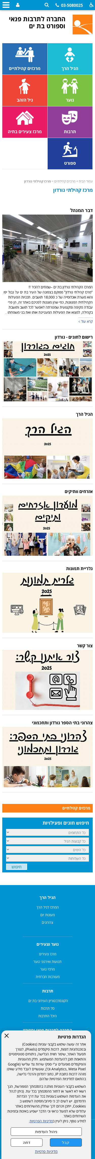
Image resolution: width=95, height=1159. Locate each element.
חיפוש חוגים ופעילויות (66, 823)
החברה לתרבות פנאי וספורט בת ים (37, 22)
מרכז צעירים (47, 954)
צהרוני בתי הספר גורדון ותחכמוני (62, 723)
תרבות (47, 991)
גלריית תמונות (79, 568)
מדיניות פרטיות (46, 1151)
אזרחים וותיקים (79, 491)
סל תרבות (47, 1008)
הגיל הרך (84, 414)
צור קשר (85, 645)
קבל (65, 1142)
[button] (47, 5)
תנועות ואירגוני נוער (47, 961)
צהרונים (47, 922)
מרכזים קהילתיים (64, 181)
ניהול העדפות (46, 1131)
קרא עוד (87, 321)
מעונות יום (47, 914)
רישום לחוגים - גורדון (74, 337)
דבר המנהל (81, 210)
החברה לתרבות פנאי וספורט (47, 1030)
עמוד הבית (86, 181)
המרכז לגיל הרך (47, 907)
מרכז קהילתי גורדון (73, 190)
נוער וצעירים (47, 944)
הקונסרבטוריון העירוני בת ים (47, 1000)
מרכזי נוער (47, 969)
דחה (26, 1142)
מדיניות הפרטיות (41, 1121)
